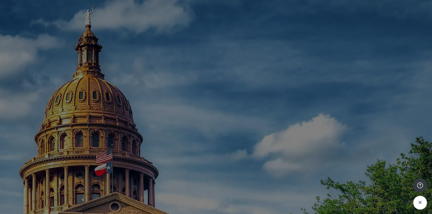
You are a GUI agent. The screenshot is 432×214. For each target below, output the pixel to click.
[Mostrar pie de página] (420, 191)
